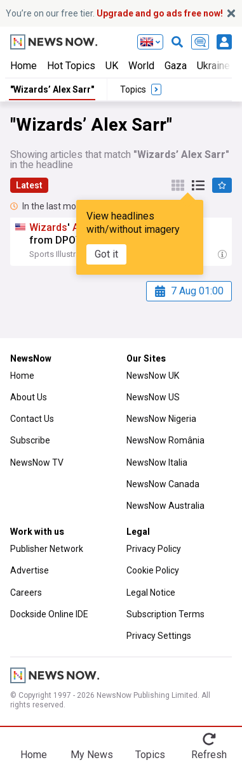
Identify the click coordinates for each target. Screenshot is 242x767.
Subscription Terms (165, 614)
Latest (29, 185)
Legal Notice (150, 592)
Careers (26, 592)
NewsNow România (165, 440)
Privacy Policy (153, 549)
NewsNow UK (152, 375)
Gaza (176, 66)
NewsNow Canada (162, 484)
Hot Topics (71, 66)
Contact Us (32, 419)
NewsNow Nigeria (161, 419)
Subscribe (30, 440)
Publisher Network (46, 549)
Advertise (29, 570)
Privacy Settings (158, 636)
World (141, 66)
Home (23, 66)
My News (92, 755)
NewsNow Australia (165, 506)
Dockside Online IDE (49, 614)
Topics (150, 755)
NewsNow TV (37, 462)
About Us (28, 397)
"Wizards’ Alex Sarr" (52, 89)
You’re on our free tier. (114, 13)
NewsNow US (153, 397)
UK (111, 66)
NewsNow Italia (156, 462)
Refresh (209, 755)
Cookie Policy (152, 570)
